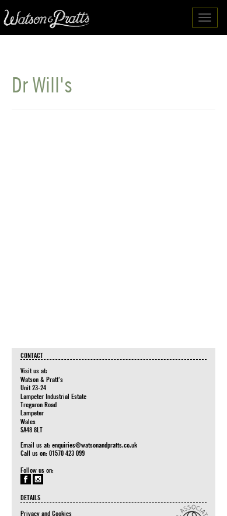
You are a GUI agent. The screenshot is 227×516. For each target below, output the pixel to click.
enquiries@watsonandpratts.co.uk (94, 444)
